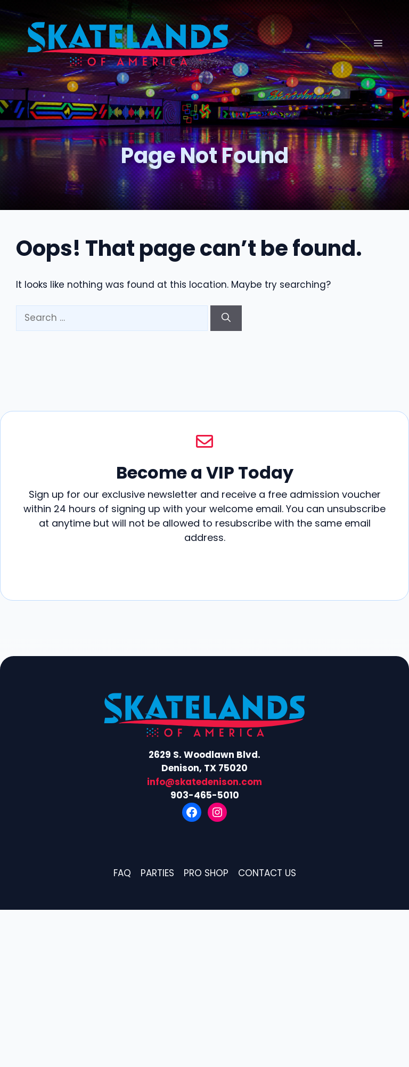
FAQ (122, 873)
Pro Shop (206, 873)
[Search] (226, 318)
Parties (157, 873)
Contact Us (267, 873)
